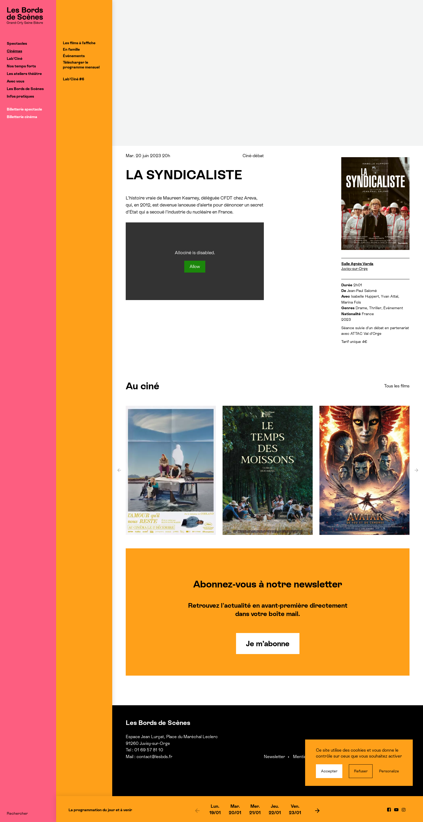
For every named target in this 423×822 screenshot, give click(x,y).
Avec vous (15, 81)
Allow (195, 266)
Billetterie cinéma (22, 117)
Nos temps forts (21, 66)
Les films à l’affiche (79, 43)
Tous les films (397, 385)
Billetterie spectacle (24, 109)
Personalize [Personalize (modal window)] (389, 771)
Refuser (361, 771)
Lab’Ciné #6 (73, 79)
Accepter (329, 771)
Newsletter (274, 756)
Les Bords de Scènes (25, 89)
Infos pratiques (20, 96)
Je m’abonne (267, 643)
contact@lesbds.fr (154, 756)
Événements (74, 56)
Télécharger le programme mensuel (81, 64)
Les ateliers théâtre (24, 73)
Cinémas (14, 51)
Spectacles (17, 43)
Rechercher (17, 813)
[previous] (197, 810)
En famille (71, 49)
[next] (317, 810)
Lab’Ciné (14, 58)
